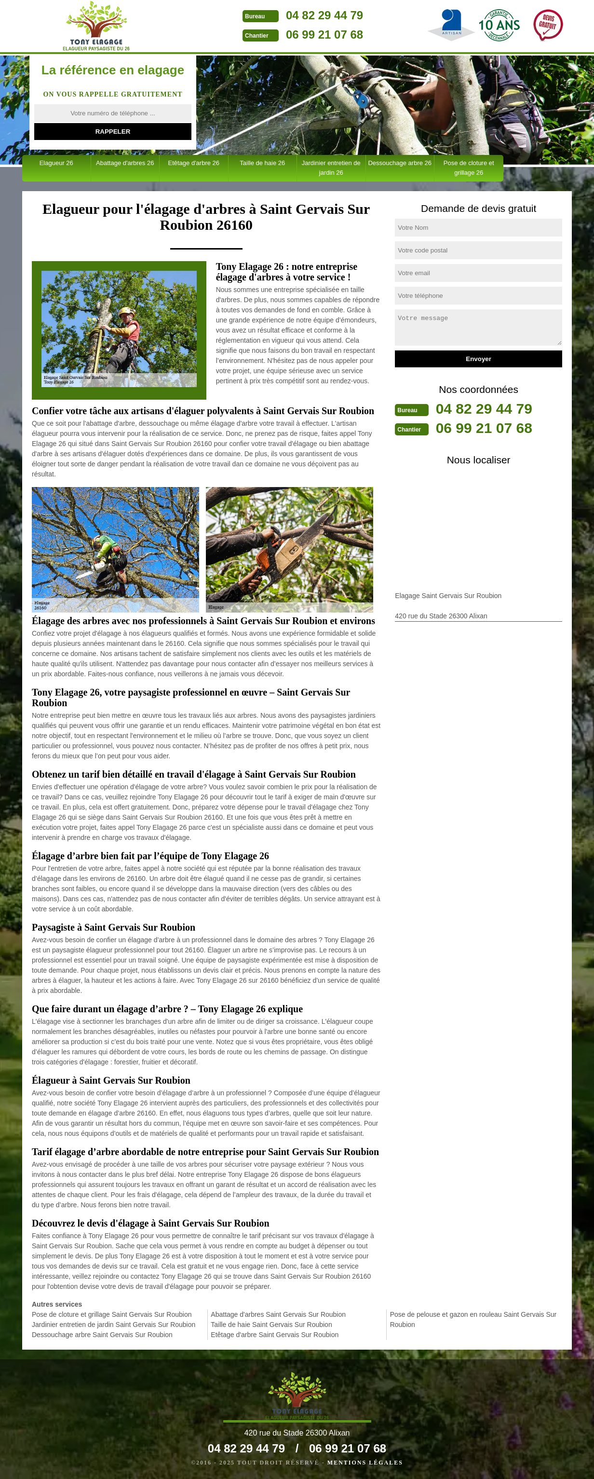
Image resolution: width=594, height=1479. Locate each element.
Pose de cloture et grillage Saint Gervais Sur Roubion (112, 1314)
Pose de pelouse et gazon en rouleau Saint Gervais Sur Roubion (473, 1319)
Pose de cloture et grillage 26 (469, 167)
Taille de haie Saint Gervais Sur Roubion (271, 1324)
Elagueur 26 (56, 163)
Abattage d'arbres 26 (125, 163)
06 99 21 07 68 (324, 34)
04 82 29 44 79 (324, 15)
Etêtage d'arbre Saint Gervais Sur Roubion (274, 1335)
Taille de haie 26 (262, 163)
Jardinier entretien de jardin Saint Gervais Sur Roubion (113, 1324)
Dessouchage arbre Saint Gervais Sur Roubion (102, 1335)
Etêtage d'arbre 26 (193, 163)
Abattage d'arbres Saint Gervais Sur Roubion (278, 1314)
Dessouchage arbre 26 (400, 163)
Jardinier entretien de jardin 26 (331, 167)
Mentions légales (365, 1462)
